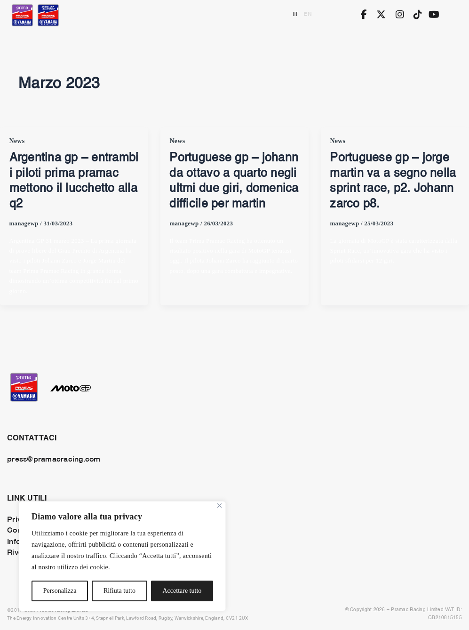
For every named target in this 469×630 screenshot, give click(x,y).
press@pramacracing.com (54, 458)
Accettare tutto (181, 590)
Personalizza (60, 590)
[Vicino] (219, 505)
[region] (122, 556)
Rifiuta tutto (119, 590)
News (17, 140)
